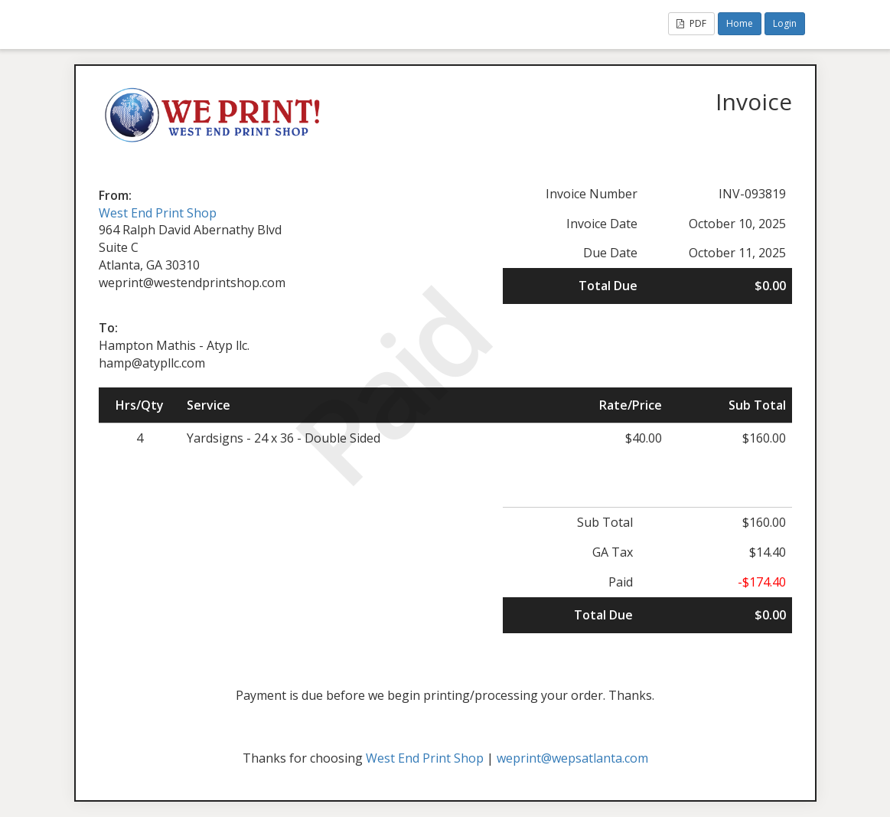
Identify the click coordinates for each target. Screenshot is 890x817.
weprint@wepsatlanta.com (572, 758)
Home (739, 23)
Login (785, 23)
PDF (691, 23)
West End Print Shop (158, 212)
